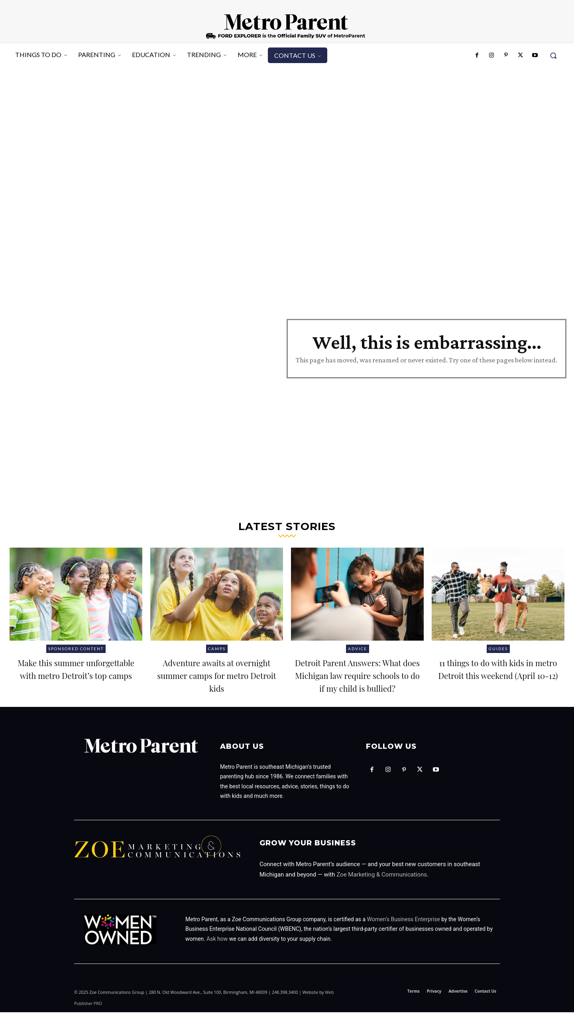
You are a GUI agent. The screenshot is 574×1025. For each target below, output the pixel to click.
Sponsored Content (76, 648)
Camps (217, 648)
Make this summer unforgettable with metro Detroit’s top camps (76, 681)
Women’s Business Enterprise (403, 932)
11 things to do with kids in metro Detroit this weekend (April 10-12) (498, 674)
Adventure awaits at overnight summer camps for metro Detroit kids (216, 681)
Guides (498, 648)
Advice (357, 648)
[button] (553, 55)
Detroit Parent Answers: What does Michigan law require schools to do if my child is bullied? (357, 681)
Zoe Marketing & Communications (381, 887)
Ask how (217, 951)
